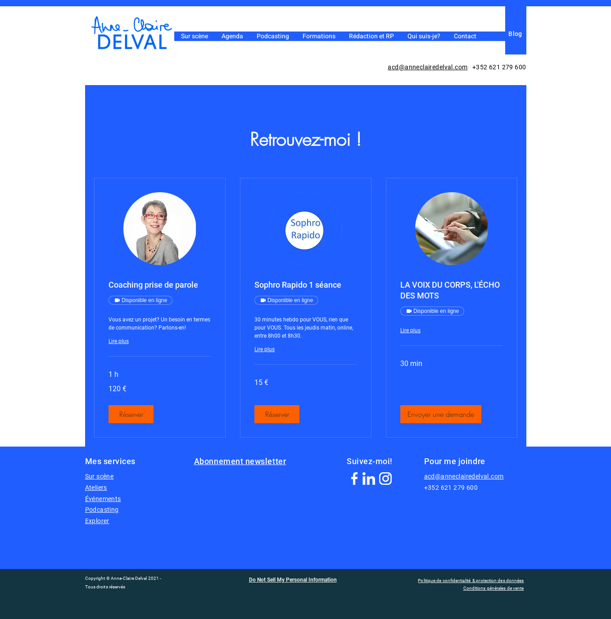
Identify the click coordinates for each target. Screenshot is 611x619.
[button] (131, 414)
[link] (160, 285)
